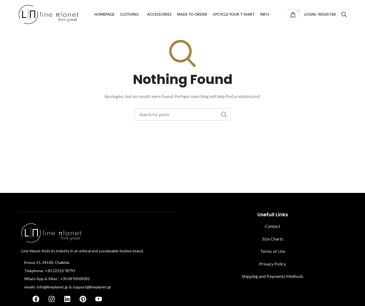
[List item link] (98, 262)
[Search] (344, 14)
